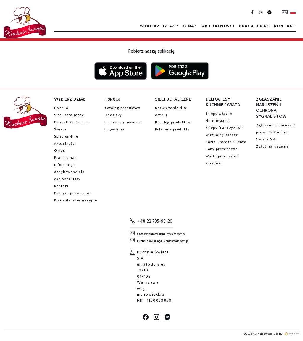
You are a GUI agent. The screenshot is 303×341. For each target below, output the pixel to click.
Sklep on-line (66, 136)
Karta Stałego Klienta (226, 142)
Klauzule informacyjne (75, 200)
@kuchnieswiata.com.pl (161, 234)
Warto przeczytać (222, 156)
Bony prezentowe (222, 149)
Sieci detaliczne (69, 115)
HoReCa (61, 108)
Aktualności (218, 25)
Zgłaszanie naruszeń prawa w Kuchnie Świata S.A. (276, 132)
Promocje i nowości (122, 122)
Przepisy (213, 163)
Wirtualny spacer (222, 135)
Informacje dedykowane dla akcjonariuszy (69, 172)
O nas (190, 25)
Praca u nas (254, 25)
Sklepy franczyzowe (224, 128)
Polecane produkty (172, 129)
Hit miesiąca (217, 121)
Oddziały (113, 115)
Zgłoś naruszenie (272, 146)
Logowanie (114, 129)
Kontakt (285, 25)
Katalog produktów (122, 108)
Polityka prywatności (73, 193)
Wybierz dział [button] (157, 25)
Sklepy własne (219, 114)
